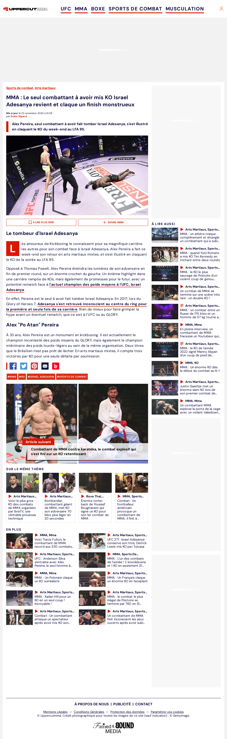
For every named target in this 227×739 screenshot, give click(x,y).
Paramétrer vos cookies (167, 712)
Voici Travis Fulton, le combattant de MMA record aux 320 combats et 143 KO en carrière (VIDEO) (53, 546)
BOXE (98, 9)
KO (23, 376)
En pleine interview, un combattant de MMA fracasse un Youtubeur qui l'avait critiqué (199, 334)
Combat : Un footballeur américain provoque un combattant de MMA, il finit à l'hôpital (128, 511)
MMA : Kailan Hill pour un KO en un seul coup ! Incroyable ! (53, 600)
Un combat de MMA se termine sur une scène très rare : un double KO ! (200, 294)
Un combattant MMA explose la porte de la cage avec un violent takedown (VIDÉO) (200, 410)
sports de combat (73, 376)
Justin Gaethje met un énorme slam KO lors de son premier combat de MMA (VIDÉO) (197, 391)
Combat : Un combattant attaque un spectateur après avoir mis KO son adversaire (53, 621)
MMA (81, 9)
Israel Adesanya (42, 376)
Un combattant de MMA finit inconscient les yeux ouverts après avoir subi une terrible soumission (125, 621)
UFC (66, 9)
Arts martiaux (45, 88)
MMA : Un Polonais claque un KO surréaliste (53, 579)
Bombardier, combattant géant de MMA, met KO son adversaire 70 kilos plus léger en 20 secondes (58, 509)
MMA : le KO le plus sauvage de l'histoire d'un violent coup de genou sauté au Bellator (198, 277)
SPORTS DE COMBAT (135, 9)
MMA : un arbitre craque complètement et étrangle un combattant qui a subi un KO (199, 239)
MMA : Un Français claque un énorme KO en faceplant (127, 579)
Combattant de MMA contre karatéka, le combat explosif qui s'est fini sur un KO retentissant (83, 451)
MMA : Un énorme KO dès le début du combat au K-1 (200, 369)
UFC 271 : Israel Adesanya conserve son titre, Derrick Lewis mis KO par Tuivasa (127, 543)
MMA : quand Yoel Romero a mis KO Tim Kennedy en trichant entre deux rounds (200, 256)
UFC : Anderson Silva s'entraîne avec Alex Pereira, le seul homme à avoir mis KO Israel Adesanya (52, 566)
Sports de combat (19, 88)
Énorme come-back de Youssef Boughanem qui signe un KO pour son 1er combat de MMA (95, 509)
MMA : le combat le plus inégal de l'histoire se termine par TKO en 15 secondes (125, 602)
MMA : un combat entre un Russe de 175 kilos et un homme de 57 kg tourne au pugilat (200, 315)
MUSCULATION (185, 9)
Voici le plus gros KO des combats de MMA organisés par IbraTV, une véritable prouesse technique (22, 509)
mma (13, 376)
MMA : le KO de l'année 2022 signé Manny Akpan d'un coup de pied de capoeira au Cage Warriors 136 (199, 355)
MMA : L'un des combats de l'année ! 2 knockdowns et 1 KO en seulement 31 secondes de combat (126, 564)
